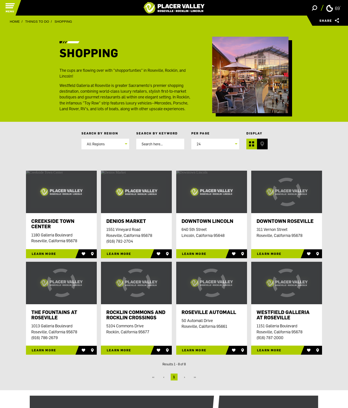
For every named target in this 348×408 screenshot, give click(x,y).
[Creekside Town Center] (61, 192)
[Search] (160, 144)
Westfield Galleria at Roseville (283, 315)
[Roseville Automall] (211, 283)
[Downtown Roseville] (286, 192)
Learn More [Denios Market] (119, 254)
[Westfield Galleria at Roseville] (286, 283)
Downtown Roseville (285, 221)
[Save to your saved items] (92, 253)
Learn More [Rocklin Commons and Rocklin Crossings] (119, 350)
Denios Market (126, 221)
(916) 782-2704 (119, 241)
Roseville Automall (209, 312)
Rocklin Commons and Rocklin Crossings (135, 315)
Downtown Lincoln (207, 221)
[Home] (174, 8)
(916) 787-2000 (270, 337)
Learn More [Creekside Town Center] (44, 254)
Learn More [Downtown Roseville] (269, 254)
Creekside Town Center (52, 223)
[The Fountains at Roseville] (61, 283)
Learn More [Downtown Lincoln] (194, 254)
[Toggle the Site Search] (314, 8)
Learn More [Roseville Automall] (194, 350)
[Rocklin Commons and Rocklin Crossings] (136, 283)
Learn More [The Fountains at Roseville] (44, 350)
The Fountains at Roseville (54, 315)
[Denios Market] (136, 192)
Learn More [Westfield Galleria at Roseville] (269, 350)
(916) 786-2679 (44, 337)
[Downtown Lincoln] (211, 192)
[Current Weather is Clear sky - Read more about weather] (333, 8)
